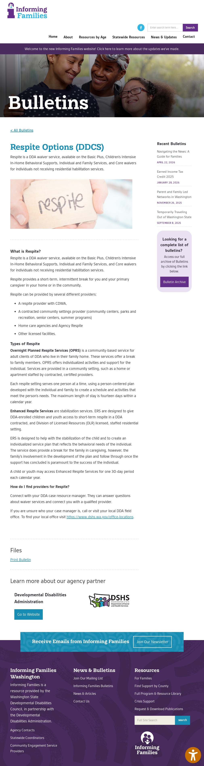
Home (53, 36)
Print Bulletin (20, 559)
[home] (27, 10)
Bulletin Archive (174, 282)
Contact (189, 36)
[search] (165, 27)
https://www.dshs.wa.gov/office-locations (100, 517)
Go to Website (28, 614)
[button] (140, 27)
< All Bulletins (21, 130)
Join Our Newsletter (152, 641)
